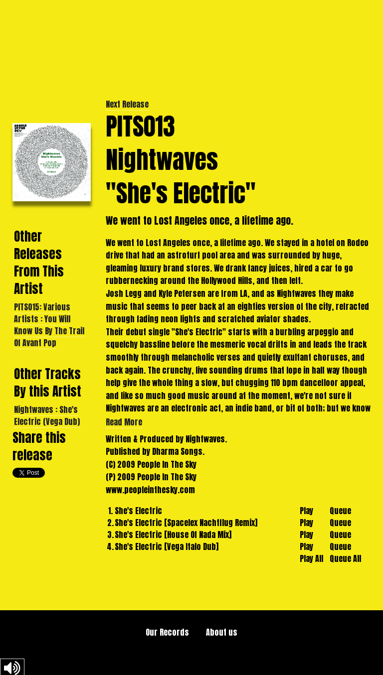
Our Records (167, 632)
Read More (124, 422)
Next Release (127, 104)
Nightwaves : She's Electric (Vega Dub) (47, 415)
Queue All (345, 558)
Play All (311, 558)
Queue (340, 511)
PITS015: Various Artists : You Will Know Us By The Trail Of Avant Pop (49, 325)
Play (306, 511)
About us (221, 632)
